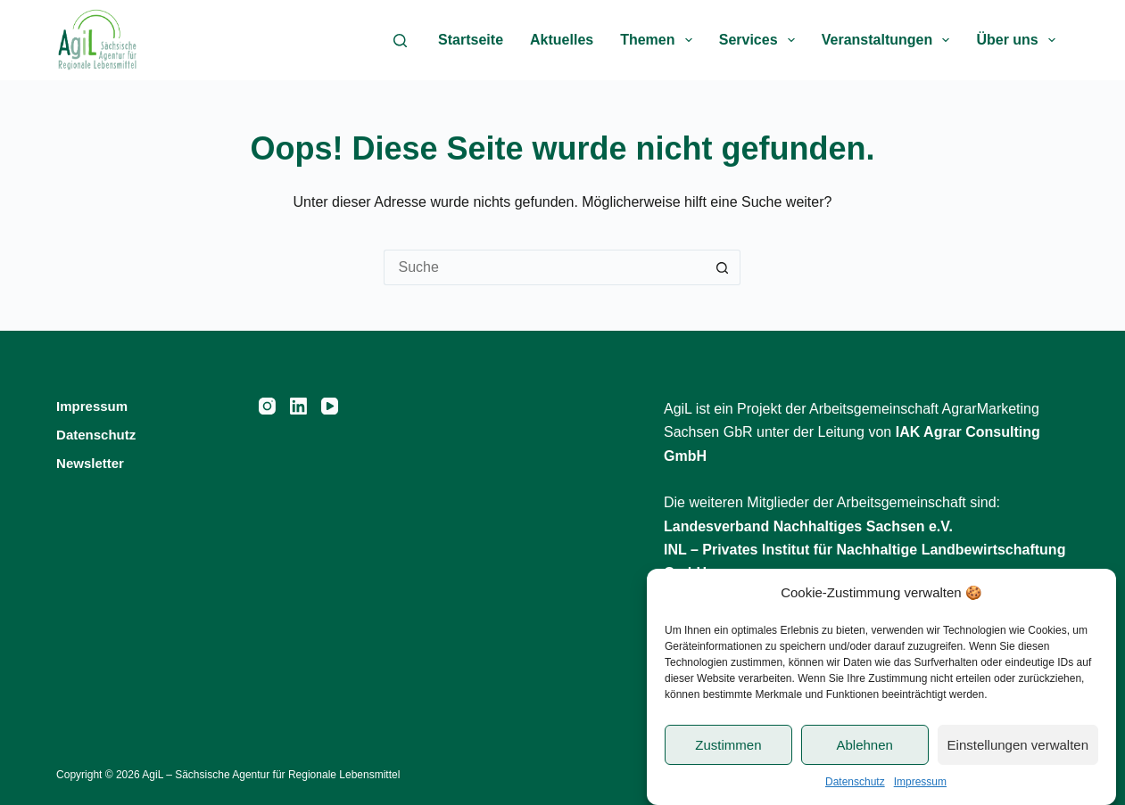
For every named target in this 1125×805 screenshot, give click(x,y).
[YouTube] (329, 406)
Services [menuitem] (760, 40)
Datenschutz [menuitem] (96, 434)
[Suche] (400, 40)
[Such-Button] (722, 267)
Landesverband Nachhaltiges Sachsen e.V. (808, 526)
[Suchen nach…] (544, 267)
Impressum (920, 782)
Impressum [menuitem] (92, 406)
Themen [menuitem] (659, 40)
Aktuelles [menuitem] (561, 39)
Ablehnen (864, 744)
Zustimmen (728, 744)
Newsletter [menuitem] (90, 463)
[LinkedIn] (298, 406)
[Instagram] (267, 406)
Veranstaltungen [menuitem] (889, 40)
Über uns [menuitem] (1019, 40)
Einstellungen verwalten (1017, 744)
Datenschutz (855, 782)
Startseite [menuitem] (470, 39)
